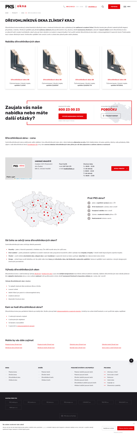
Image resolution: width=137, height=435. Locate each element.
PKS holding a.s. (13, 402)
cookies (44, 427)
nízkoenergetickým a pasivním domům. (69, 311)
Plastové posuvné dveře (81, 374)
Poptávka (114, 6)
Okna (7, 368)
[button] (18, 166)
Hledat (103, 7)
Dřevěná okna (13, 374)
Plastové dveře (46, 372)
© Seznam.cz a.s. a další (26, 178)
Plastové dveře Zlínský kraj (46, 344)
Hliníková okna (13, 380)
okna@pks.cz (92, 6)
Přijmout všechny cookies (126, 428)
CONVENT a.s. (87, 402)
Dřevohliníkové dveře (47, 377)
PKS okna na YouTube (70, 416)
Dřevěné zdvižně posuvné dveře (83, 377)
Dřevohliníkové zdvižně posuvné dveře (85, 383)
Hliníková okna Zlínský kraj (13, 348)
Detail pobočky (119, 168)
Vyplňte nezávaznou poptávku (72, 116)
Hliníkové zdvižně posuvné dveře (83, 385)
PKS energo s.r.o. (68, 402)
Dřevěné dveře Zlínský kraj (110, 344)
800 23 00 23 (70, 6)
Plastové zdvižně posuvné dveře (83, 372)
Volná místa (110, 380)
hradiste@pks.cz (69, 169)
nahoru (131, 361)
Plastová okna (13, 372)
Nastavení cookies (118, 432)
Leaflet (16, 178)
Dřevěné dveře (46, 374)
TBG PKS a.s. (105, 402)
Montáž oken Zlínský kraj (77, 348)
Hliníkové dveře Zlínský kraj (46, 348)
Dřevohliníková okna (14, 377)
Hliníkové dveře (46, 380)
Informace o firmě (112, 372)
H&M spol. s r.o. (13, 407)
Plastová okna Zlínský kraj (13, 344)
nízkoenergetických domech (25, 326)
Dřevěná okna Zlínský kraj (78, 344)
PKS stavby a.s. (32, 402)
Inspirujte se (110, 383)
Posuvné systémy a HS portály (82, 368)
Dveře (40, 368)
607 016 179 (67, 166)
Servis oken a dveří (112, 374)
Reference (110, 377)
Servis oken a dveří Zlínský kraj (111, 348)
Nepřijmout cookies (108, 428)
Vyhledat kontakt (111, 116)
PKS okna (107, 368)
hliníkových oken (47, 274)
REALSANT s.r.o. (123, 402)
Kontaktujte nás (32, 144)
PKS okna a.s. (50, 402)
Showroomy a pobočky (113, 385)
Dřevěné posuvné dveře (81, 380)
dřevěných (37, 274)
